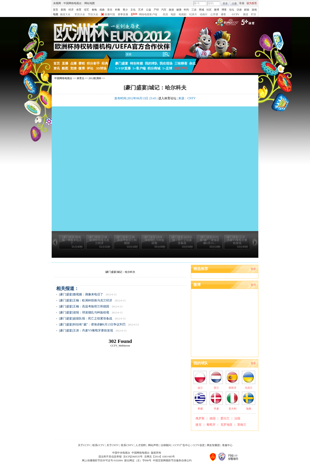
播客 (223, 14)
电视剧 (182, 14)
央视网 (57, 3)
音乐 (109, 9)
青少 (125, 9)
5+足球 (167, 68)
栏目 (253, 14)
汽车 (163, 9)
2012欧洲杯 (94, 78)
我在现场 (166, 63)
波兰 (200, 387)
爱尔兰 (224, 418)
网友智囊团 (213, 445)
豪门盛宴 (121, 63)
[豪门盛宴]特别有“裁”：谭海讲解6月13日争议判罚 (92, 324)
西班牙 (232, 387)
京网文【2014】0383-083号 (159, 456)
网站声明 (153, 445)
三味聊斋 (180, 63)
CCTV (235, 14)
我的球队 (151, 63)
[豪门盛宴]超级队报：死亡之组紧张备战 (85, 318)
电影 (173, 14)
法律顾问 (166, 445)
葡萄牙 (210, 424)
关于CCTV (84, 445)
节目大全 (93, 14)
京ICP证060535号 (133, 456)
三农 (194, 9)
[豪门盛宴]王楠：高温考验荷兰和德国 (84, 306)
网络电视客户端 (148, 14)
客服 (241, 3)
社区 (209, 9)
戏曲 (102, 9)
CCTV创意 (199, 445)
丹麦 (216, 408)
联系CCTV (98, 445)
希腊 (200, 408)
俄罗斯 (200, 418)
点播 (73, 63)
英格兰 (241, 424)
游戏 (254, 9)
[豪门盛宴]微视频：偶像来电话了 (81, 294)
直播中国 (110, 14)
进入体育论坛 (167, 98)
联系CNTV (127, 445)
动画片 (204, 14)
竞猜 (73, 68)
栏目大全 (80, 14)
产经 (156, 9)
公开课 (214, 14)
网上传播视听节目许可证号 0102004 (102, 460)
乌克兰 (249, 387)
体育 (78, 9)
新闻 (63, 9)
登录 (225, 3)
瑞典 (248, 408)
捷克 (198, 424)
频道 (245, 14)
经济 (71, 9)
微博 (216, 9)
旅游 (171, 9)
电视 (55, 14)
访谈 (239, 9)
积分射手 (93, 63)
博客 (224, 9)
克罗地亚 (226, 424)
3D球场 (100, 68)
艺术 (140, 9)
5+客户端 (139, 68)
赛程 (81, 63)
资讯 (56, 68)
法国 (237, 418)
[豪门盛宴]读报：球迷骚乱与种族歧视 (84, 312)
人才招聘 (140, 445)
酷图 (65, 68)
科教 (117, 9)
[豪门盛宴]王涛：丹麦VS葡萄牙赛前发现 (86, 330)
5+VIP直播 (123, 68)
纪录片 (193, 14)
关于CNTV (113, 445)
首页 (55, 9)
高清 (165, 14)
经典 (105, 63)
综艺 (86, 9)
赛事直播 (123, 14)
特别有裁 (136, 63)
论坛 (231, 9)
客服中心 (227, 445)
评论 (90, 68)
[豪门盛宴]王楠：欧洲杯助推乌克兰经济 (85, 300)
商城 (201, 9)
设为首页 (251, 3)
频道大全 (65, 14)
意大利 (232, 408)
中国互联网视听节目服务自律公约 (172, 460)
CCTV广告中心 (181, 445)
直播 (65, 63)
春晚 (94, 9)
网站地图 (89, 3)
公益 (148, 9)
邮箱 (246, 9)
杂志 (192, 63)
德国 (212, 418)
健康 (178, 9)
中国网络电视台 (73, 3)
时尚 (186, 9)
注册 (234, 3)
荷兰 (216, 387)
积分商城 (153, 68)
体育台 (80, 78)
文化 (133, 9)
